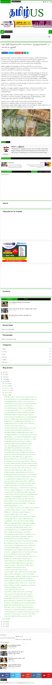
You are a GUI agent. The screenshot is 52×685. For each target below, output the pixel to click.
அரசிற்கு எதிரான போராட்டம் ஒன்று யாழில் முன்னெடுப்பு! (19, 423)
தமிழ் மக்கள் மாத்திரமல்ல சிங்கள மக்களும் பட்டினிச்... (18, 616)
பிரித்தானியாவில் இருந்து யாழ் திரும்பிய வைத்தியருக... (18, 578)
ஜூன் (6, 619)
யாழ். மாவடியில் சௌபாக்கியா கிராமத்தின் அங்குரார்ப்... (18, 594)
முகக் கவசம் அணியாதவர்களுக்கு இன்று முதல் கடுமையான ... (20, 454)
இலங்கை (7, 142)
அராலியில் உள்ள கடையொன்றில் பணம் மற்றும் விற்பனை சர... (20, 403)
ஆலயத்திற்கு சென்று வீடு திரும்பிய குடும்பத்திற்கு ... (17, 448)
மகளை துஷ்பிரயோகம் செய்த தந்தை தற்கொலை (17, 538)
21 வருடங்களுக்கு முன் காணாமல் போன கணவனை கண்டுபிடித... (21, 541)
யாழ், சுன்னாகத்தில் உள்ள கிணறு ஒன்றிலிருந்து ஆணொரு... (19, 412)
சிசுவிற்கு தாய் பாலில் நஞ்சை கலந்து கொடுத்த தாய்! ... (18, 512)
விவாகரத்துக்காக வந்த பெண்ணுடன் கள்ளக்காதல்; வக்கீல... (19, 549)
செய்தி (3, 354)
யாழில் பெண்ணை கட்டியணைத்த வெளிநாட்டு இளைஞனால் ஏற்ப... (21, 611)
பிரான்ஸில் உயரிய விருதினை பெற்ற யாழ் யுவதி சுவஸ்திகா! (19, 602)
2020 (4, 621)
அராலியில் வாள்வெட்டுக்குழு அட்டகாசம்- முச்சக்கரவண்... (19, 509)
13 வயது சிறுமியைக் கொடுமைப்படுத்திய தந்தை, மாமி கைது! (20, 476)
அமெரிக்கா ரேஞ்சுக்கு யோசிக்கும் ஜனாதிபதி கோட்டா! (18, 430)
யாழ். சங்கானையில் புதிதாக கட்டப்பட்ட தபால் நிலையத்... (19, 410)
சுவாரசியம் (4, 351)
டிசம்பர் (6, 383)
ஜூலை (6, 395)
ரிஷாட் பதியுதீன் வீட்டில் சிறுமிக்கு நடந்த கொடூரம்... (17, 532)
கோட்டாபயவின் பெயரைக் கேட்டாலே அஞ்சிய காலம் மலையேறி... (21, 507)
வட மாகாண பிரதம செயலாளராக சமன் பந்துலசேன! (17, 525)
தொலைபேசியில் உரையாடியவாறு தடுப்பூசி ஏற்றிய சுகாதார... (20, 501)
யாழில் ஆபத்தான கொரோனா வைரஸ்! (14, 589)
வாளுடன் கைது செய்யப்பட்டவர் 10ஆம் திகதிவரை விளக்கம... (20, 399)
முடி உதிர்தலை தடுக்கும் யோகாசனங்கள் (19, 302)
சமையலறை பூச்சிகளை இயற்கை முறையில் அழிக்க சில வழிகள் (20, 463)
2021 (4, 381)
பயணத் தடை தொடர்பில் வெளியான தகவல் (15, 569)
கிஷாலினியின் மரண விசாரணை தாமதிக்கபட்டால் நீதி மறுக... (20, 503)
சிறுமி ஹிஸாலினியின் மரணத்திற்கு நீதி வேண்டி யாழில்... (19, 432)
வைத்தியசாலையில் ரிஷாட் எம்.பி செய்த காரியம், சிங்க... (18, 485)
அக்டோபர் (7, 388)
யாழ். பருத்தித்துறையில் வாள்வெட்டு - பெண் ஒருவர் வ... (19, 401)
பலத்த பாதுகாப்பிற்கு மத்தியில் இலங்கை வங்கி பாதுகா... (18, 563)
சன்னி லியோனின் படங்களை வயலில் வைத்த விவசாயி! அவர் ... (20, 397)
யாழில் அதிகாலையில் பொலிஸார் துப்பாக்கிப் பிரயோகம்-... (19, 498)
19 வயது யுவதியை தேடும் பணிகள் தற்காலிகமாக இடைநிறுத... (20, 571)
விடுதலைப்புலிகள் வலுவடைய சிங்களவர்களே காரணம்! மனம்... (20, 487)
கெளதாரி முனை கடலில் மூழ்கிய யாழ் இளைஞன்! (17, 558)
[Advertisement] (26, 275)
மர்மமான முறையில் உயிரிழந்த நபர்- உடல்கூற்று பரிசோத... (19, 490)
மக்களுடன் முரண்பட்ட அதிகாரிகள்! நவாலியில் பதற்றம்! (19, 565)
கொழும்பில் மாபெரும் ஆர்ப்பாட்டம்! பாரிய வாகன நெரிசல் (19, 614)
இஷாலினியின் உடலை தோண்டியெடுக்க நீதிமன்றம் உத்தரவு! (20, 436)
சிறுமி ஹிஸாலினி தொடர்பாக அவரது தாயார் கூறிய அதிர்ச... (20, 483)
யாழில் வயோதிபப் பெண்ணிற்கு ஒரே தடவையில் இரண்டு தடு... (20, 417)
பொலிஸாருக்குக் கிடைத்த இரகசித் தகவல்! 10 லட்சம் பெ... (19, 472)
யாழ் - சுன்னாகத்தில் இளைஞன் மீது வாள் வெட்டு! (17, 445)
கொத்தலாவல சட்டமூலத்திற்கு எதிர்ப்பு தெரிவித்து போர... (19, 421)
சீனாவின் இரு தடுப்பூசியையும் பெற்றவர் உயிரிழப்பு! (18, 441)
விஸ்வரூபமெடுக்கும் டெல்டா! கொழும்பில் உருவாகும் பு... (19, 459)
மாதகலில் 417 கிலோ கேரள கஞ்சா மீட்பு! (14, 425)
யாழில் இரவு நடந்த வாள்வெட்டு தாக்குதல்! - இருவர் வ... (19, 536)
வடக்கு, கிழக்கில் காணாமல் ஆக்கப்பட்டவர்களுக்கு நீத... (18, 405)
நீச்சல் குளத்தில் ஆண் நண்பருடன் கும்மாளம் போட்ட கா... (19, 598)
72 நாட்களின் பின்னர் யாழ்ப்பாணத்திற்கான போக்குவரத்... (19, 452)
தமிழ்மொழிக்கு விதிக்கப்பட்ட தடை (13, 505)
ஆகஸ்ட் (6, 392)
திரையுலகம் (4, 356)
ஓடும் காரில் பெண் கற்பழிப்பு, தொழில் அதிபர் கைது (22, 308)
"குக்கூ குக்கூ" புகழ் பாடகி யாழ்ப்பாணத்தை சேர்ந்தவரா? (18, 607)
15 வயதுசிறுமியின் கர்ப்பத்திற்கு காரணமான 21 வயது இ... (19, 479)
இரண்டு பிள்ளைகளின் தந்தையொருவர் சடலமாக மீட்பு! (18, 605)
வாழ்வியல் (4, 359)
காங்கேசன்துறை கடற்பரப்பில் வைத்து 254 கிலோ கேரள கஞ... (20, 461)
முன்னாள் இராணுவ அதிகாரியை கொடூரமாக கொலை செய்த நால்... (21, 576)
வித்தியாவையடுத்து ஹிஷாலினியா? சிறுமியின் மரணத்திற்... (19, 523)
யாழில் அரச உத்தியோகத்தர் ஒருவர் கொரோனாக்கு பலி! (19, 419)
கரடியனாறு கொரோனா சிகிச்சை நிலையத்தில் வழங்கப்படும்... (20, 492)
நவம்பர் (6, 385)
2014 (4, 624)
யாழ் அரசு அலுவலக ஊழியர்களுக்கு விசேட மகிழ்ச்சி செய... (20, 481)
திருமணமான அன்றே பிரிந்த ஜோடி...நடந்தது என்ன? (18, 456)
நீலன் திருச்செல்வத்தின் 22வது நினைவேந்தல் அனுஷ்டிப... (19, 414)
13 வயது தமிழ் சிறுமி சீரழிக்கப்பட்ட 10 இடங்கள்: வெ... (18, 547)
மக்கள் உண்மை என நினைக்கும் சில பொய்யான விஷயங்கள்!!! (20, 465)
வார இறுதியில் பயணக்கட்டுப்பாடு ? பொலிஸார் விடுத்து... (19, 521)
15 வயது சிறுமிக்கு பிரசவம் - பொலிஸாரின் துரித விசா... (18, 529)
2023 (4, 377)
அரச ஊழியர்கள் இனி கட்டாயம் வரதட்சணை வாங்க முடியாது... (20, 434)
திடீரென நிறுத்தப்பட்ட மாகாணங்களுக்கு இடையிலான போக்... (20, 556)
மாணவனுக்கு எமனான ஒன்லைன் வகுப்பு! (15, 567)
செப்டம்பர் (7, 390)
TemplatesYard (13, 682)
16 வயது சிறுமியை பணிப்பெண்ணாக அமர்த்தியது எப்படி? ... (20, 534)
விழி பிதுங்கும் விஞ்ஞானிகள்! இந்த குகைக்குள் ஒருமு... (18, 450)
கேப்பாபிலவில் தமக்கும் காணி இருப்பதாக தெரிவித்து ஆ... (19, 408)
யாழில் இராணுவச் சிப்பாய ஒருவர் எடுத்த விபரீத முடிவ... (19, 518)
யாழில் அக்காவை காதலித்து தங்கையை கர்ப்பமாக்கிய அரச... (20, 545)
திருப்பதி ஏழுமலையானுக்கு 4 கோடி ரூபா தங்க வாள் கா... (19, 543)
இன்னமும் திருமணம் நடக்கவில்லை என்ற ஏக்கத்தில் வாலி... (19, 600)
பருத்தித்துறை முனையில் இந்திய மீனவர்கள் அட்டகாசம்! (19, 496)
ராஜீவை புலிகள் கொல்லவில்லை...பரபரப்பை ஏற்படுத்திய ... (19, 574)
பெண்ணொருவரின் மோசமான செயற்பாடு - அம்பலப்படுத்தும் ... (21, 474)
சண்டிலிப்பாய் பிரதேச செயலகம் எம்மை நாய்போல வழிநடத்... (20, 516)
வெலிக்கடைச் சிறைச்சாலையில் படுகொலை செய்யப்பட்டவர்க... (20, 467)
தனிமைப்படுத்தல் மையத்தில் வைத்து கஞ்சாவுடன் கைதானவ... (20, 585)
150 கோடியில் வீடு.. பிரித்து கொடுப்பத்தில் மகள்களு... (18, 470)
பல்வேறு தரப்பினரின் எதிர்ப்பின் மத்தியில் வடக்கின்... (18, 443)
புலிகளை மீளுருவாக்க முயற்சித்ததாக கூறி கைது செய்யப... (19, 560)
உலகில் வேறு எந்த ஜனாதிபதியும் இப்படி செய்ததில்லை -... (19, 596)
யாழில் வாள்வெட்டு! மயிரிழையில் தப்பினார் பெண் (17, 527)
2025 (4, 372)
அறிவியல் (4, 349)
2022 (4, 379)
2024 (4, 374)
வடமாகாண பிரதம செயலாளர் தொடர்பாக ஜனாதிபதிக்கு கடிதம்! (21, 494)
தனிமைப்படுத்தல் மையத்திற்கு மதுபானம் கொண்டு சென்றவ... (20, 580)
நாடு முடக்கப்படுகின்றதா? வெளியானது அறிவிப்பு (17, 554)
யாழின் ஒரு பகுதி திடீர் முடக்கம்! (12, 587)
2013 (4, 626)
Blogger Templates (30, 682)
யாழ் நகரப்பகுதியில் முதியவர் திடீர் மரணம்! (15, 514)
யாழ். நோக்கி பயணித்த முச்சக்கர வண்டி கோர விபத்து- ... (19, 591)
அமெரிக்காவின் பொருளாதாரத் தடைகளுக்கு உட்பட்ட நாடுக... (20, 439)
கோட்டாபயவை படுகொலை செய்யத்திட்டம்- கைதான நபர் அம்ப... (21, 609)
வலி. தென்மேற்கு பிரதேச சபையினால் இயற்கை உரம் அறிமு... (20, 428)
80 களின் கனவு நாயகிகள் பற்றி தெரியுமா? (20, 315)
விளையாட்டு (4, 362)
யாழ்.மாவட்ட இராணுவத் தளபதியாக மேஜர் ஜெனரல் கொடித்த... (21, 552)
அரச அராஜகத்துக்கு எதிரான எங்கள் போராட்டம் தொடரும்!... (20, 583)
